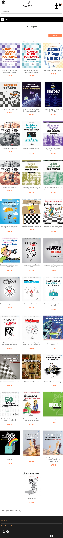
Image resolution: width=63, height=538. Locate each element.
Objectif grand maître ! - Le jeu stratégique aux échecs (31, 188)
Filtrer (55, 35)
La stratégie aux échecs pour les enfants (9, 266)
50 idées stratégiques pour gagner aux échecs (9, 420)
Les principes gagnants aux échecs (53, 304)
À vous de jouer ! (31, 458)
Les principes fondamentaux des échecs (53, 266)
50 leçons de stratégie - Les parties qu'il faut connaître (31, 343)
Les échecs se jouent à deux (53, 70)
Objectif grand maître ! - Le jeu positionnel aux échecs (53, 188)
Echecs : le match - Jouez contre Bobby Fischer (31, 420)
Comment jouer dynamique (53, 382)
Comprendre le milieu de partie (31, 266)
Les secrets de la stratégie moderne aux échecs (9, 227)
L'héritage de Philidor (31, 382)
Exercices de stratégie (31, 304)
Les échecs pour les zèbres (9, 109)
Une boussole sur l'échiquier (31, 226)
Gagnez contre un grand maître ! (53, 343)
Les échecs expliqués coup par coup (31, 149)
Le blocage (53, 419)
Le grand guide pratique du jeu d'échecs (53, 110)
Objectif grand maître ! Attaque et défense (53, 149)
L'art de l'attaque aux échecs (9, 304)
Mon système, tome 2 (10, 148)
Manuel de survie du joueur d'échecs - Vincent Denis (53, 227)
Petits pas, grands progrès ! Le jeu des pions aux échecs (31, 110)
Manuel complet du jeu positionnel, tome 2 (9, 71)
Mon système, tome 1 (10, 187)
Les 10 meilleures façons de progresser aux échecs (10, 343)
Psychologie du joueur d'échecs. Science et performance (53, 459)
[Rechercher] (31, 11)
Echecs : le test (31, 498)
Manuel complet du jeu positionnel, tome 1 (31, 71)
